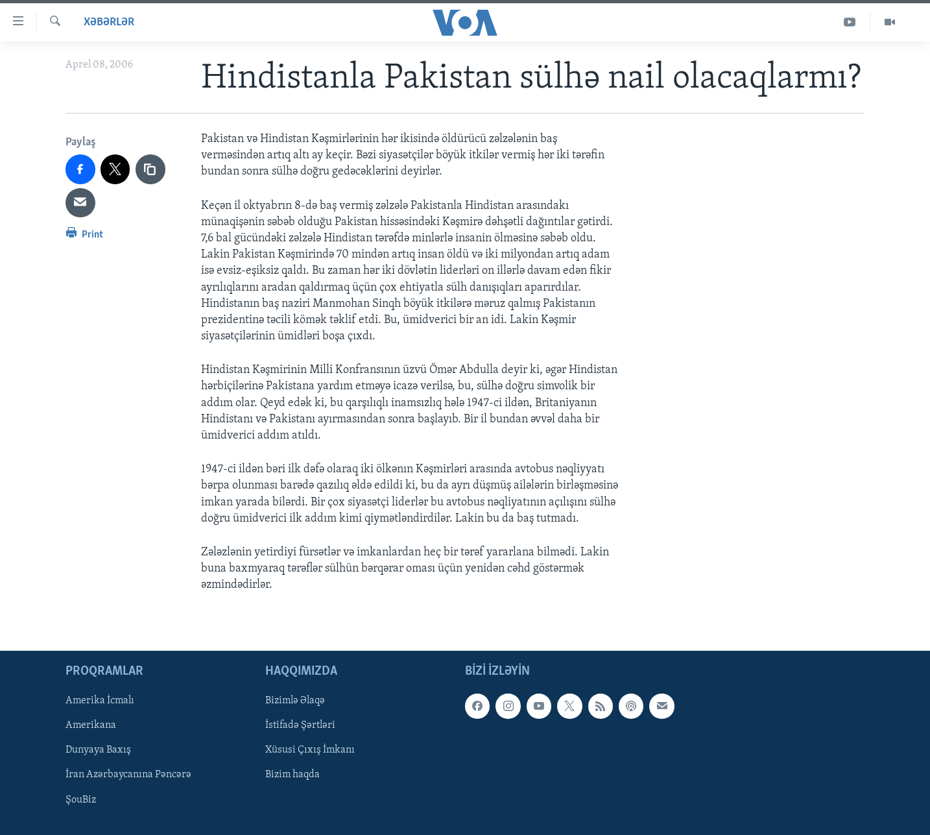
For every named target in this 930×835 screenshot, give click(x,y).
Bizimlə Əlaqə (295, 701)
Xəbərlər (109, 22)
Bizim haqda (292, 774)
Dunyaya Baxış (98, 750)
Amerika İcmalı (100, 701)
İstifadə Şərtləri (300, 725)
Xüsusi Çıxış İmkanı (310, 750)
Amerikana (91, 725)
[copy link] (150, 169)
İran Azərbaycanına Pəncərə (128, 774)
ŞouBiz (81, 799)
